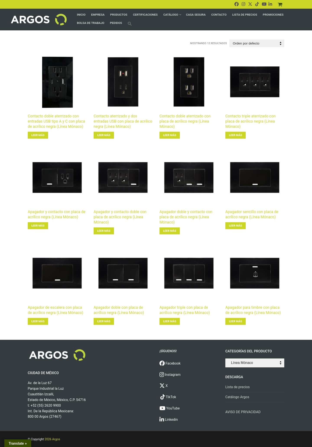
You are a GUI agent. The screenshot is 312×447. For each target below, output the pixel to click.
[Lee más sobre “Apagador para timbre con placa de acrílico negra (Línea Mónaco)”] (235, 321)
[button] (130, 23)
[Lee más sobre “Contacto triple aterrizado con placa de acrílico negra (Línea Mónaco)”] (235, 135)
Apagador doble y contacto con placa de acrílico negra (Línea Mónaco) (185, 217)
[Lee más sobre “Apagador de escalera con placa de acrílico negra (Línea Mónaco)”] (38, 321)
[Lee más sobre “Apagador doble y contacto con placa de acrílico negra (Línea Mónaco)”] (169, 230)
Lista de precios (237, 387)
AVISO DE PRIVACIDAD (243, 412)
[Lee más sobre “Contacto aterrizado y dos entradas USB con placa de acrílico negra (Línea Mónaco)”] (104, 135)
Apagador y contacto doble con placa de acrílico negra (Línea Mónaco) (120, 217)
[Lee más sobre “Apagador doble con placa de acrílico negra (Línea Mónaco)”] (104, 321)
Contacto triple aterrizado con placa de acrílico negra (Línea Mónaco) (250, 121)
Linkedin (168, 419)
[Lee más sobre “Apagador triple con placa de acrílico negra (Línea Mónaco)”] (169, 321)
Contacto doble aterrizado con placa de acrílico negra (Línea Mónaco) (185, 121)
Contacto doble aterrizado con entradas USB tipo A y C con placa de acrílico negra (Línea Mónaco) (56, 121)
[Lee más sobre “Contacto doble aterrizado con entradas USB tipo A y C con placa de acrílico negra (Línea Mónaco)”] (38, 135)
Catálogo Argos (237, 397)
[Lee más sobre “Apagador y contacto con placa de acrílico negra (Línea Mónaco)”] (38, 225)
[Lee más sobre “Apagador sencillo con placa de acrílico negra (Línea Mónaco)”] (235, 225)
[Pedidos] (280, 4)
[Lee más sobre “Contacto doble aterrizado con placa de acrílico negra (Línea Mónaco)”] (169, 135)
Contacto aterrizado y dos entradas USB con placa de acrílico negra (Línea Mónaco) (123, 121)
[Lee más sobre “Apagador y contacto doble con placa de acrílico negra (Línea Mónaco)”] (104, 230)
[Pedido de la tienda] (256, 43)
